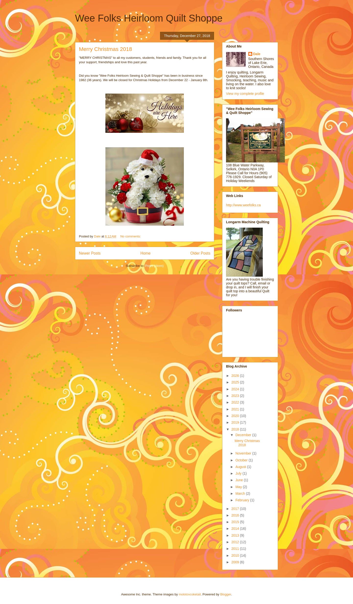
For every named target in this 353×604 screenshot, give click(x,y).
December (243, 435)
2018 (235, 429)
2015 (235, 522)
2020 (235, 416)
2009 (235, 562)
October (242, 460)
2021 (235, 409)
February (242, 500)
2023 (235, 396)
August (241, 467)
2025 (235, 382)
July (238, 473)
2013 (235, 535)
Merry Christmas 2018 (105, 49)
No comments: (131, 236)
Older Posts (200, 253)
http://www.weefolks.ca (243, 205)
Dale (257, 54)
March (240, 493)
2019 (235, 422)
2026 (235, 376)
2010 (235, 555)
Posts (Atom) (154, 266)
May (239, 487)
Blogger (225, 594)
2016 (235, 515)
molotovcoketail (190, 594)
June (239, 480)
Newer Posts (90, 253)
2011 (235, 549)
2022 (235, 402)
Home (145, 253)
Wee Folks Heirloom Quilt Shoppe (149, 18)
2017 (235, 509)
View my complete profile (245, 94)
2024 (235, 389)
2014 (235, 528)
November (243, 453)
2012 (235, 542)
